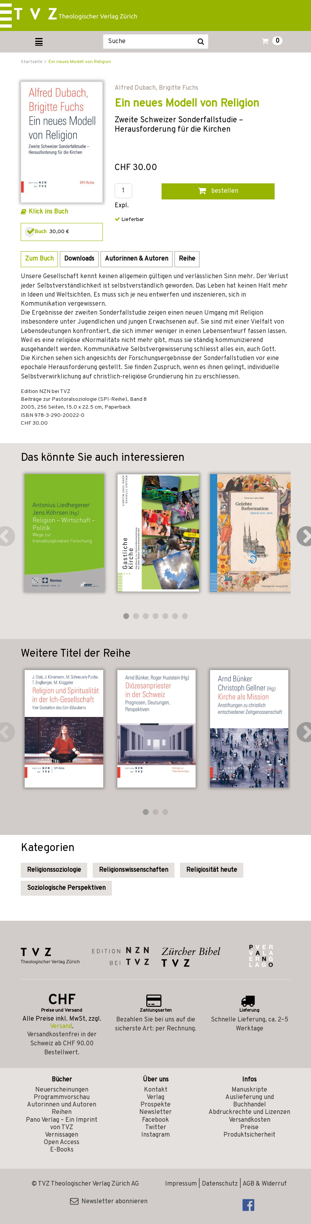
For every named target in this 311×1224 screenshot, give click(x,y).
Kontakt (155, 1090)
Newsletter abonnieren (108, 1202)
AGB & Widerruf (265, 1184)
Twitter (155, 1128)
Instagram (155, 1135)
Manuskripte (249, 1090)
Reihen (62, 1112)
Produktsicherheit (249, 1135)
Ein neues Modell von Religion (80, 62)
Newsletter (155, 1112)
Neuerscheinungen (61, 1090)
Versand (61, 1026)
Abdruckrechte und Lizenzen (249, 1112)
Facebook (155, 1120)
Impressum (181, 1184)
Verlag (155, 1097)
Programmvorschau (62, 1097)
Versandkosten (249, 1120)
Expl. (122, 206)
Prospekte (155, 1105)
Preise (249, 1128)
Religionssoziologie (54, 870)
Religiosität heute (211, 870)
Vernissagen (61, 1135)
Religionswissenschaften (133, 870)
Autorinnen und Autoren (61, 1105)
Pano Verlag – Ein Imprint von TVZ (61, 1124)
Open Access (61, 1142)
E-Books (62, 1150)
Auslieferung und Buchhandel (249, 1101)
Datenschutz (220, 1184)
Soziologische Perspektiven (66, 888)
